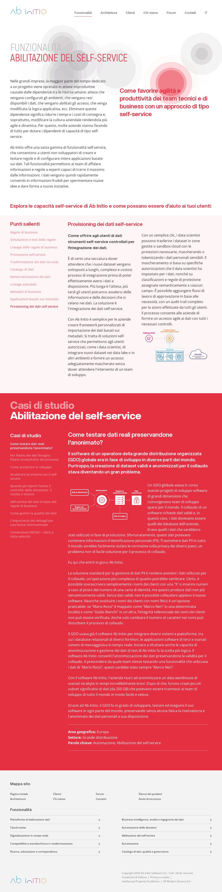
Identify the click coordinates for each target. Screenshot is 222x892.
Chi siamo (151, 12)
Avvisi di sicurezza (150, 799)
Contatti (190, 12)
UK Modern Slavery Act (177, 881)
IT (206, 12)
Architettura (109, 12)
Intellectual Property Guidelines (141, 881)
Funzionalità (83, 12)
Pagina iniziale (19, 794)
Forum (171, 12)
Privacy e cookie (159, 877)
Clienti (130, 12)
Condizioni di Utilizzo (134, 877)
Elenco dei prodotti (150, 794)
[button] (75, 819)
